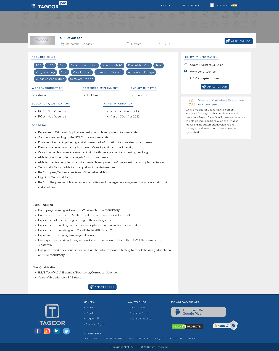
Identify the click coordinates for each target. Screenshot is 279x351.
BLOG (189, 338)
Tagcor (91, 318)
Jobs (165, 5)
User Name (224, 5)
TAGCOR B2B (137, 307)
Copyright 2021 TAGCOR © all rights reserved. (139, 346)
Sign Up (90, 307)
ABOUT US (91, 338)
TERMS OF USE (110, 338)
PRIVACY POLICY (135, 338)
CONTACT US (171, 338)
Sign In (89, 313)
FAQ (154, 338)
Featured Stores (138, 313)
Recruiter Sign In (94, 324)
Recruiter (190, 5)
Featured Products (140, 318)
